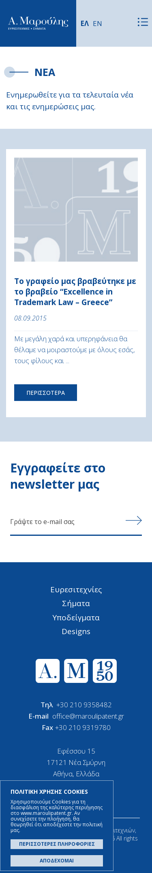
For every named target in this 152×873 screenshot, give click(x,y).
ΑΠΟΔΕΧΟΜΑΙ (57, 860)
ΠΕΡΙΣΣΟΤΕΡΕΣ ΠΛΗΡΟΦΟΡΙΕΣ (57, 844)
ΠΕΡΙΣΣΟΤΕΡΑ (45, 392)
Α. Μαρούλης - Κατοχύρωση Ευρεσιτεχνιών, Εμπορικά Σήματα (38, 23)
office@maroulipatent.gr (88, 716)
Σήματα (76, 603)
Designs (76, 631)
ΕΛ (84, 23)
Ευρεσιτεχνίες (76, 589)
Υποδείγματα (76, 617)
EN (97, 23)
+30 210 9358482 (84, 704)
